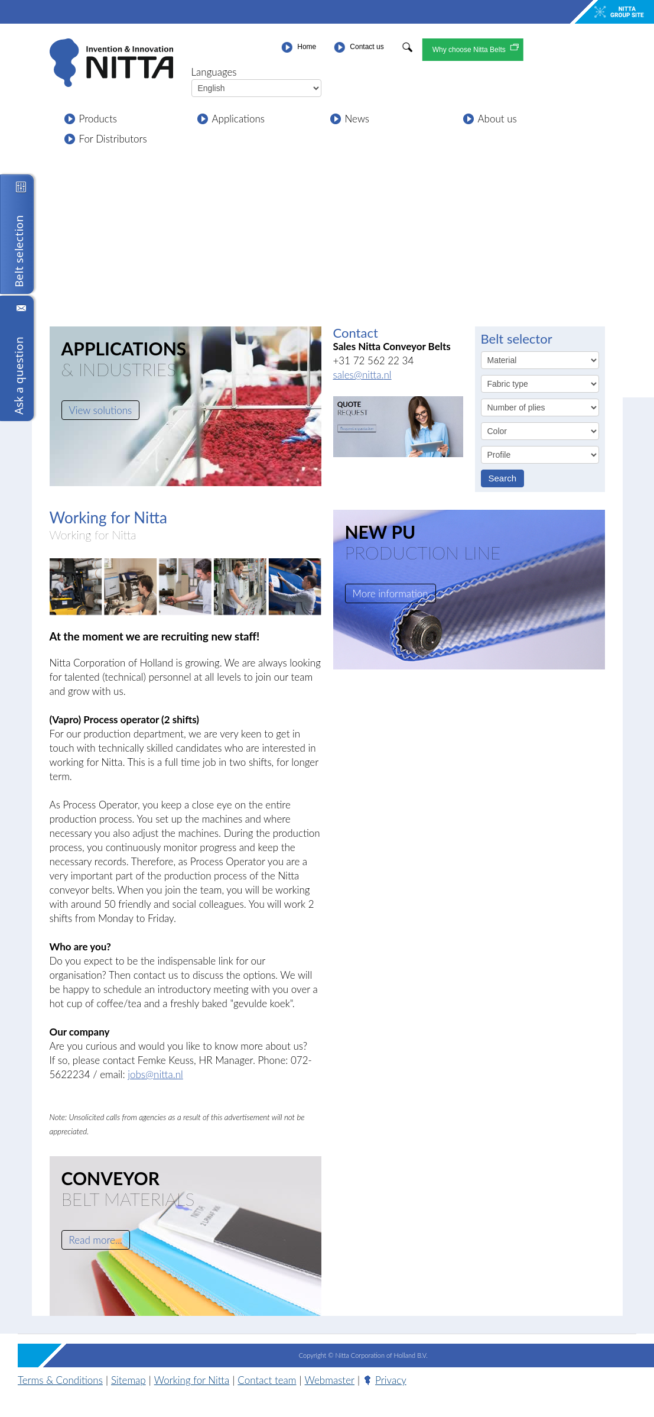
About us (497, 118)
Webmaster (329, 1380)
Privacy (381, 1380)
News (357, 118)
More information (390, 593)
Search (503, 478)
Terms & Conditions (60, 1380)
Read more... (95, 1240)
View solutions (100, 410)
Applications (238, 118)
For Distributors (113, 138)
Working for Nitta (93, 535)
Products (98, 118)
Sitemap (128, 1380)
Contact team (266, 1380)
